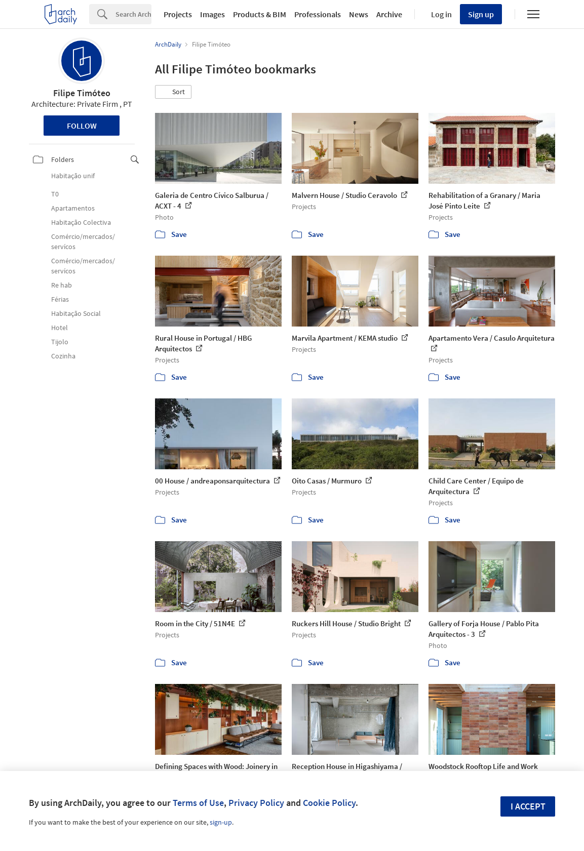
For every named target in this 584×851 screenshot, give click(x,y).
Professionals (317, 14)
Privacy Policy (256, 802)
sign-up (221, 822)
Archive (389, 14)
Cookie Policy (329, 802)
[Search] (133, 14)
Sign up (481, 14)
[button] (173, 92)
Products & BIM (259, 14)
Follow (82, 125)
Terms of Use (198, 802)
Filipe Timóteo (81, 93)
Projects (178, 14)
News (358, 14)
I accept (528, 806)
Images (212, 14)
